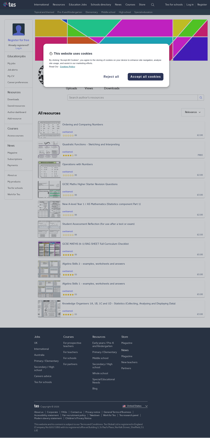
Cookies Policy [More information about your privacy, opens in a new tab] (67, 66)
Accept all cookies (145, 76)
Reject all (111, 76)
